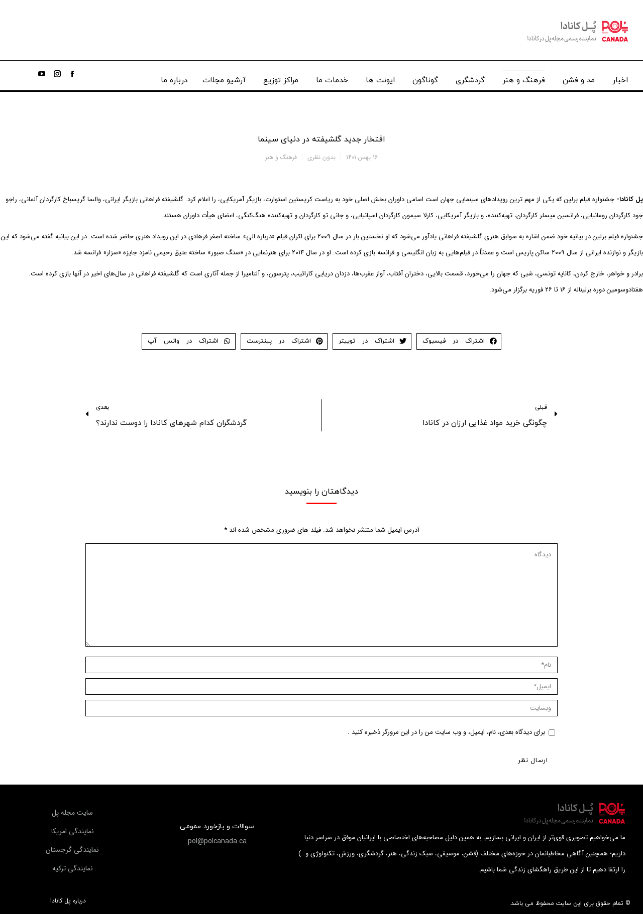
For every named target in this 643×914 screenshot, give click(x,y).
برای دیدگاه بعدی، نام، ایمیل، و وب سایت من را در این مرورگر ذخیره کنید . (446, 732)
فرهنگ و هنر (281, 157)
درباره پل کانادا (68, 901)
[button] (217, 841)
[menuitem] (620, 78)
